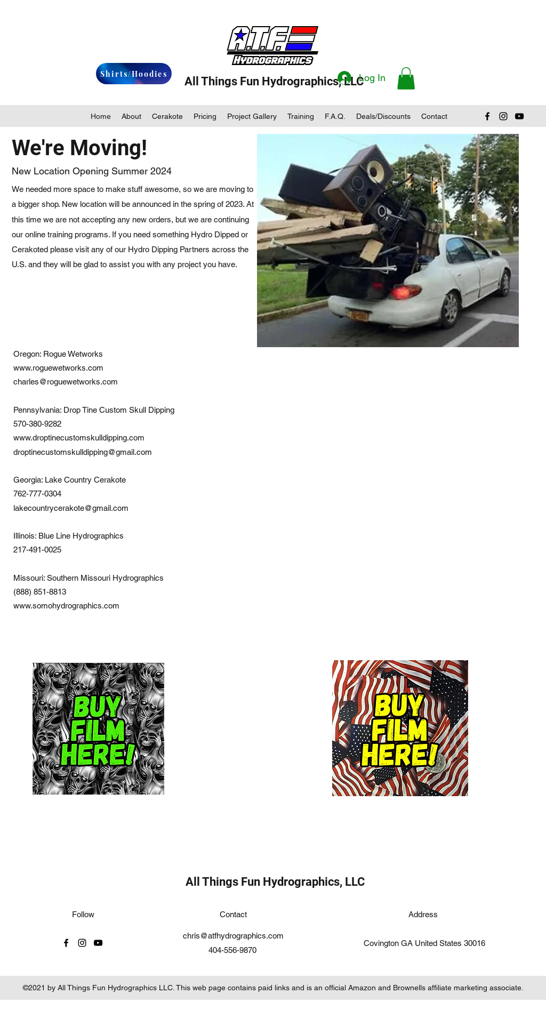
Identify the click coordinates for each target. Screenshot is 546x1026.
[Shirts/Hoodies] (134, 73)
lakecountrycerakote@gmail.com (71, 507)
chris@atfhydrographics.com (233, 935)
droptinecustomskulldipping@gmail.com (82, 451)
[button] (406, 78)
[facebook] (487, 116)
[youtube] (519, 116)
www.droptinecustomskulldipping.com (78, 437)
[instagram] (503, 116)
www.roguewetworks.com (58, 367)
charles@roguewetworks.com (65, 381)
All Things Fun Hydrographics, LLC (274, 81)
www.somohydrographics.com (66, 605)
